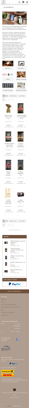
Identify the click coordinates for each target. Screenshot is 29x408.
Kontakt (2, 301)
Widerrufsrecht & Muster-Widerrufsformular (11, 307)
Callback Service (4, 315)
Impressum (3, 299)
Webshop (9, 406)
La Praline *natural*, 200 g (20, 201)
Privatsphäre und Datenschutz (7, 312)
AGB (2, 309)
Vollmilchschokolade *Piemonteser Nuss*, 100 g (9, 145)
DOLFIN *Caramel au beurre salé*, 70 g (8, 201)
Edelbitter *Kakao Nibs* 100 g (20, 173)
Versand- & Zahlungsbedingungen (8, 304)
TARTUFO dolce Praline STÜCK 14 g (8, 117)
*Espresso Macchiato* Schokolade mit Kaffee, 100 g (20, 145)
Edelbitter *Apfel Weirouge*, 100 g (8, 173)
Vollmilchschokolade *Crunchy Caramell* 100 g (21, 117)
